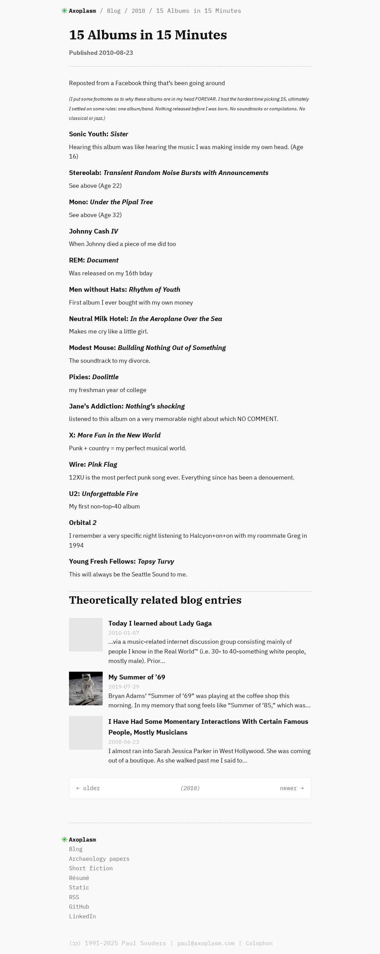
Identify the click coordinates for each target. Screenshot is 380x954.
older (93, 788)
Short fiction (93, 868)
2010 (143, 10)
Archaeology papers (102, 858)
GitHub (80, 906)
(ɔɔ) (76, 943)
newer (287, 788)
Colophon (268, 943)
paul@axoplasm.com (211, 943)
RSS (74, 897)
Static (80, 887)
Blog (117, 10)
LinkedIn (84, 916)
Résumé (80, 878)
